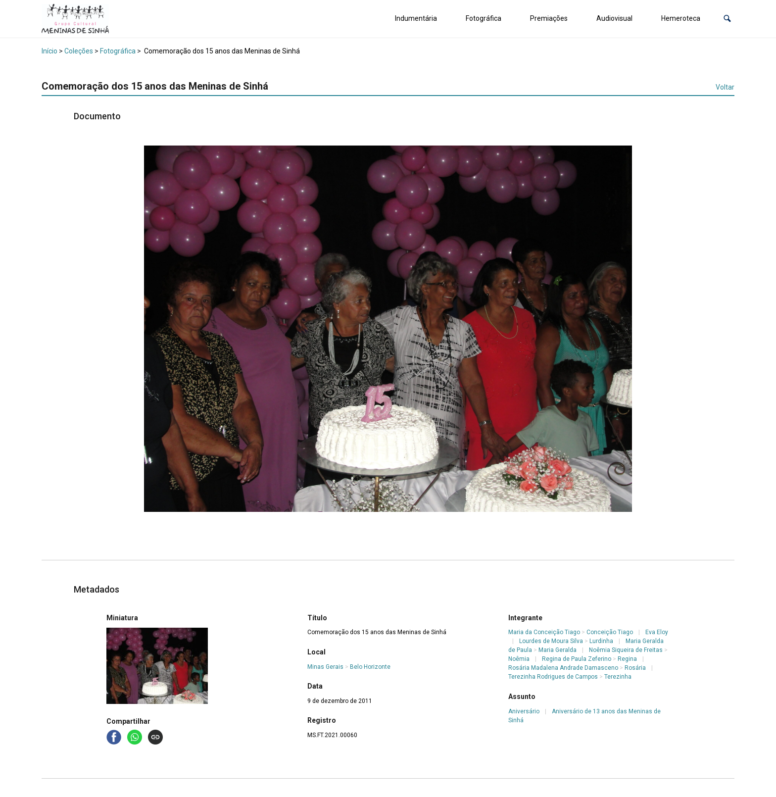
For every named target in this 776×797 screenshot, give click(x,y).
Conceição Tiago (609, 632)
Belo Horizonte (370, 666)
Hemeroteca (680, 18)
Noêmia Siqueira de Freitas (626, 650)
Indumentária (416, 18)
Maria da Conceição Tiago (544, 632)
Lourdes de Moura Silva (551, 641)
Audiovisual (614, 18)
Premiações (549, 18)
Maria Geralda (557, 650)
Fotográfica (483, 18)
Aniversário (523, 711)
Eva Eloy (656, 632)
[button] (727, 18)
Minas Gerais (325, 666)
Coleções (78, 51)
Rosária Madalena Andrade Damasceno (563, 667)
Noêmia (519, 658)
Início (49, 51)
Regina (627, 658)
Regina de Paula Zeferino (576, 658)
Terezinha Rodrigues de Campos (553, 676)
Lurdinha (601, 641)
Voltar (725, 87)
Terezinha (617, 676)
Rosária (635, 667)
